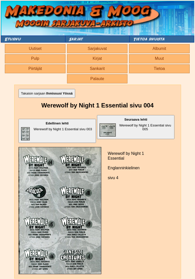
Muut (159, 58)
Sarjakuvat (97, 48)
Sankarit (97, 68)
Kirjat (97, 58)
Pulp (35, 58)
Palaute (97, 79)
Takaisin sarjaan (47, 93)
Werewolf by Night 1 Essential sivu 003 (56, 130)
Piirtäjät (35, 68)
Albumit (159, 48)
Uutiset (35, 48)
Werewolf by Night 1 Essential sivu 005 (135, 127)
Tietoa (159, 68)
